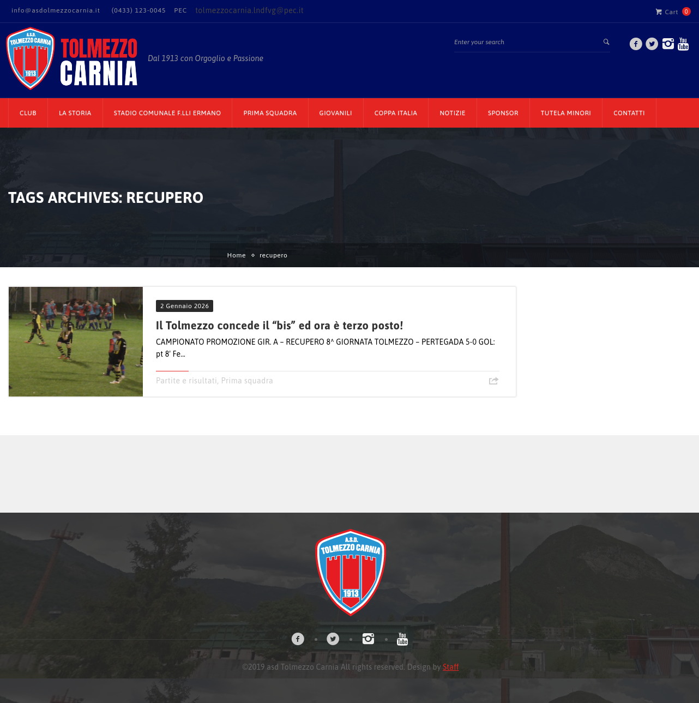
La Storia (75, 113)
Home (236, 255)
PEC (180, 10)
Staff (451, 667)
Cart (666, 11)
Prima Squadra (270, 113)
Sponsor (503, 113)
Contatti (629, 113)
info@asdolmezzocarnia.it (55, 10)
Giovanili (336, 113)
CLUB (28, 113)
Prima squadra (247, 380)
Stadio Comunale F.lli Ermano (167, 113)
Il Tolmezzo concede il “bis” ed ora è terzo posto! (279, 325)
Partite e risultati (186, 380)
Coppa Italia (396, 113)
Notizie (452, 113)
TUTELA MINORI (566, 113)
